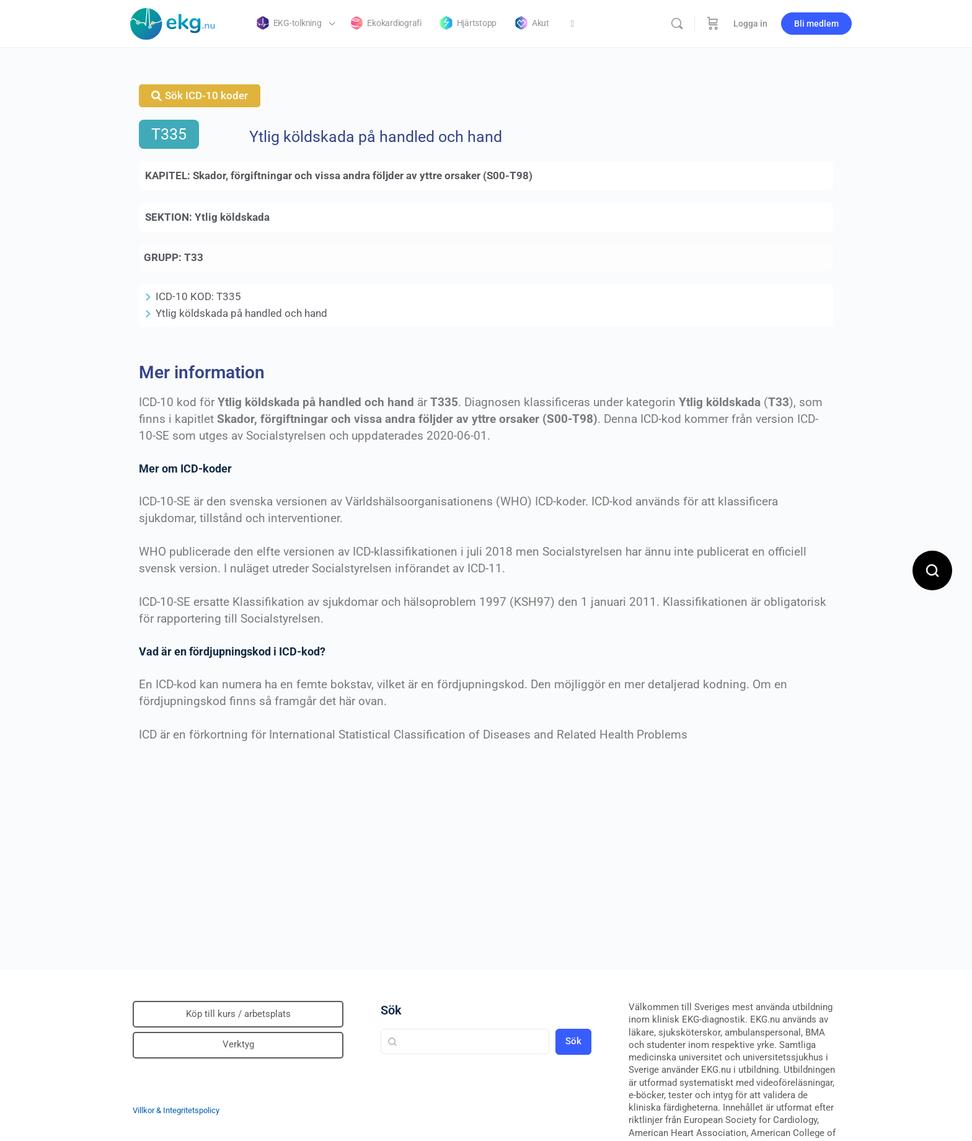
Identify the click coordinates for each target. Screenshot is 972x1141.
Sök (391, 1010)
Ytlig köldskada (232, 217)
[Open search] (932, 570)
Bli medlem (816, 24)
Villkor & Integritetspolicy (176, 1110)
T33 (193, 257)
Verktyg (238, 1044)
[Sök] (677, 23)
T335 (169, 134)
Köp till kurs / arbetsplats (238, 1013)
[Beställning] (713, 23)
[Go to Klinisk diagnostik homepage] (173, 22)
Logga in (750, 24)
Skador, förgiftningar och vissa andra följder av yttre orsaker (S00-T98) (362, 175)
